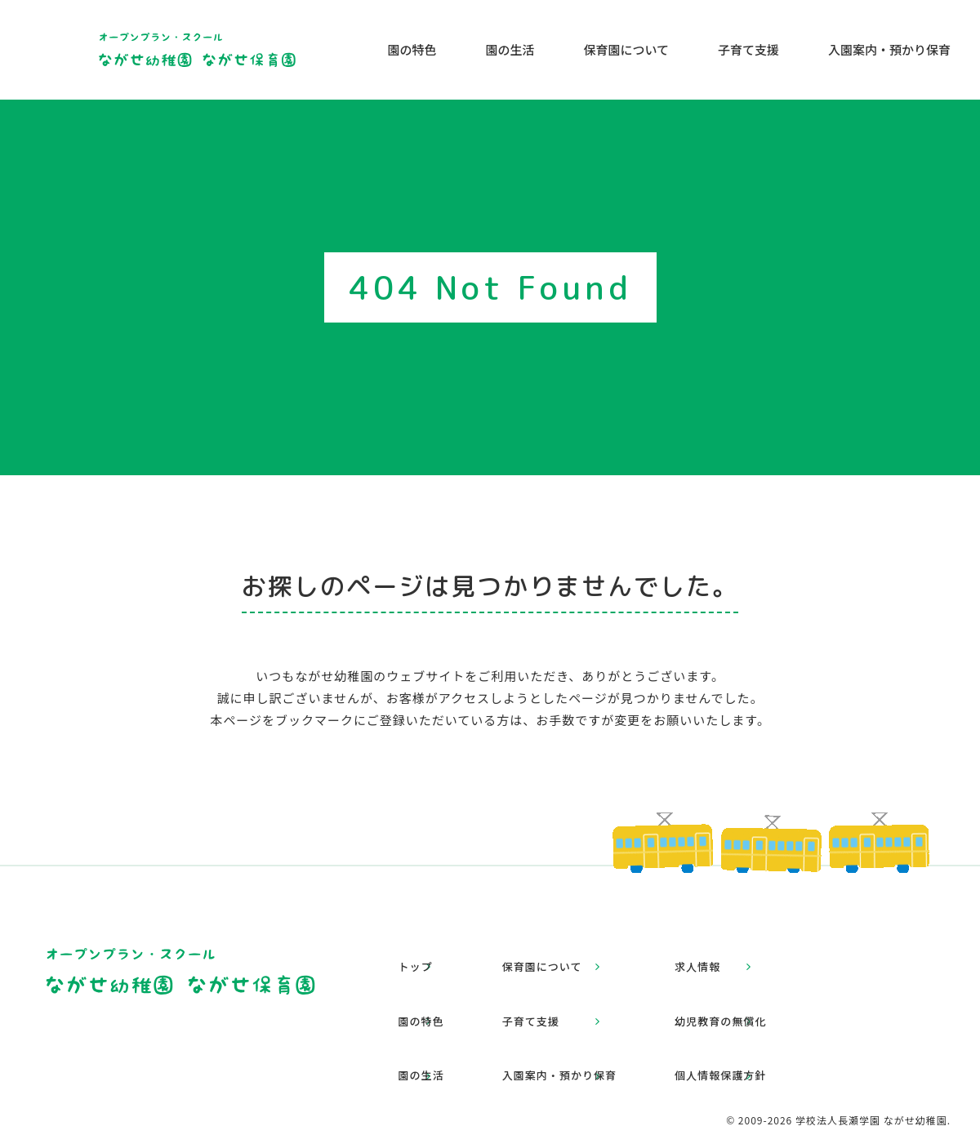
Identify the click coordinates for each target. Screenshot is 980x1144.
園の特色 (411, 49)
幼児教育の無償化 (777, 987)
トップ (430, 956)
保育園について (626, 49)
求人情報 (752, 956)
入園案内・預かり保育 (889, 49)
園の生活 (509, 49)
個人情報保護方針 (777, 1020)
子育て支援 (748, 49)
